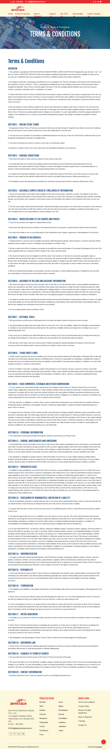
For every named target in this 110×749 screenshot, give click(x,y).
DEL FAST (64, 14)
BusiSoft (99, 747)
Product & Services (22, 14)
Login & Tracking (93, 14)
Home (10, 14)
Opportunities (78, 14)
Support (52, 14)
